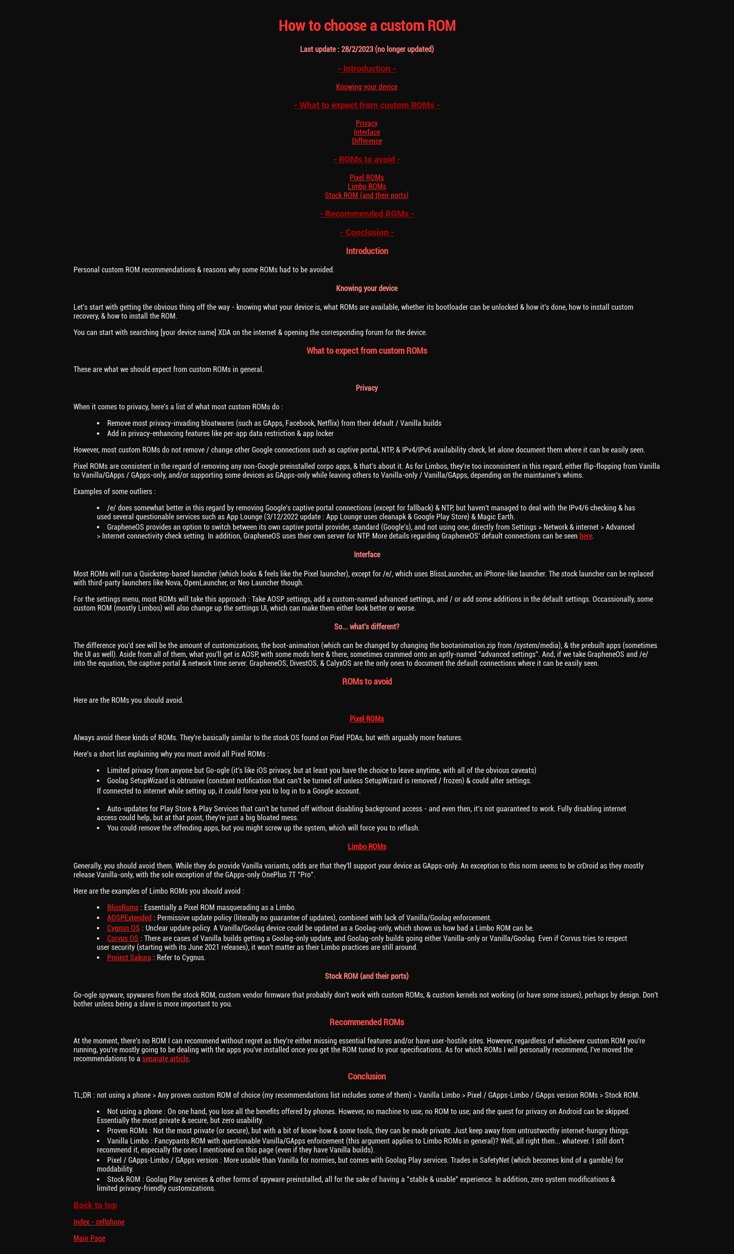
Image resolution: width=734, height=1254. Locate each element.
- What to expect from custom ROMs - (367, 105)
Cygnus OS (123, 928)
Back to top (95, 1205)
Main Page (89, 1238)
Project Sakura (129, 957)
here (586, 536)
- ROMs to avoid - (367, 159)
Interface (367, 132)
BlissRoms (123, 907)
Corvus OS (123, 938)
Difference (367, 141)
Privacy (367, 123)
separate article (165, 1058)
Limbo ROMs (367, 186)
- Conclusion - (367, 232)
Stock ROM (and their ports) (367, 195)
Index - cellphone (99, 1222)
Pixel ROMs (367, 177)
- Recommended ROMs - (367, 214)
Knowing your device (366, 86)
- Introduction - (367, 68)
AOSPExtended (129, 917)
